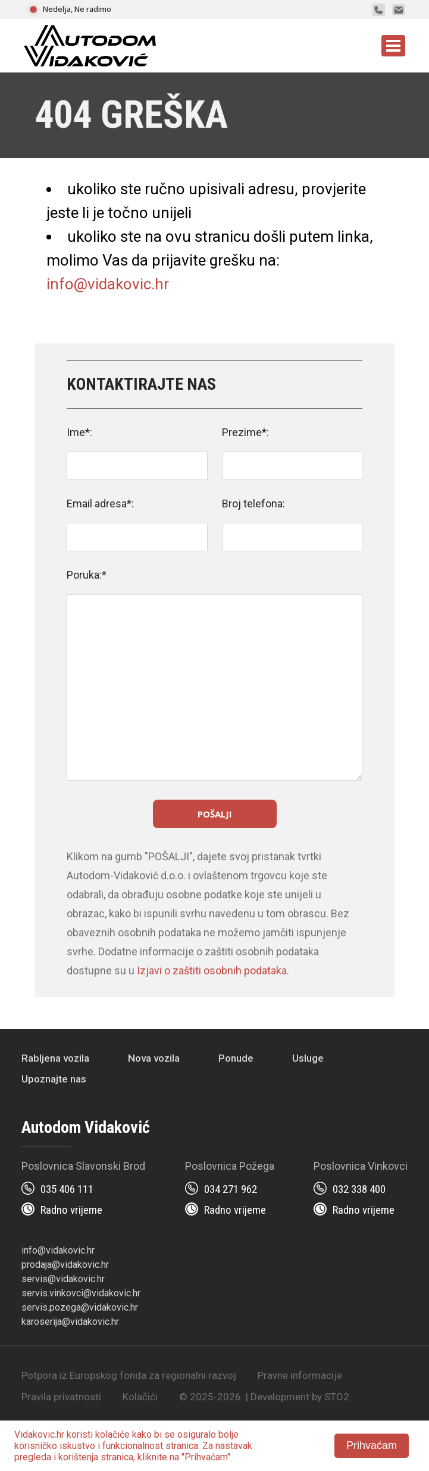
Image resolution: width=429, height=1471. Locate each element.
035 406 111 (66, 1189)
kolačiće (112, 1434)
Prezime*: (245, 432)
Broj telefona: (253, 503)
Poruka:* (87, 575)
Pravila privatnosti (61, 1397)
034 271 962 (230, 1189)
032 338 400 (359, 1189)
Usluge (308, 1058)
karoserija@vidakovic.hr (70, 1321)
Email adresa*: (100, 503)
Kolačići (140, 1397)
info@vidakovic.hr (107, 284)
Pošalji (215, 814)
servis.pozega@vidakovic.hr (79, 1307)
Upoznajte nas (53, 1079)
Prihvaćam (371, 1445)
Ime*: (79, 432)
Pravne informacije (300, 1375)
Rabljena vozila (55, 1058)
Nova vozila (154, 1058)
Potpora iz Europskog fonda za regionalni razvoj (128, 1375)
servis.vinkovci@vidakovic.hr (80, 1293)
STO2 (336, 1397)
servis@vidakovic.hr (63, 1278)
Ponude (235, 1058)
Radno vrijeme (71, 1210)
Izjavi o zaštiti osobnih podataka (212, 970)
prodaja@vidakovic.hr (65, 1264)
